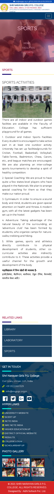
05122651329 (35, 1)
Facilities (28, 48)
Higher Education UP (16, 429)
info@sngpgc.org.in (21, 1)
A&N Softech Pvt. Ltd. (34, 491)
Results (8, 437)
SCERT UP (9, 417)
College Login (12, 441)
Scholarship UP (13, 445)
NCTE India (10, 421)
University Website (15, 413)
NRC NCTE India (12, 425)
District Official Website (19, 433)
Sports (29, 52)
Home (27, 43)
